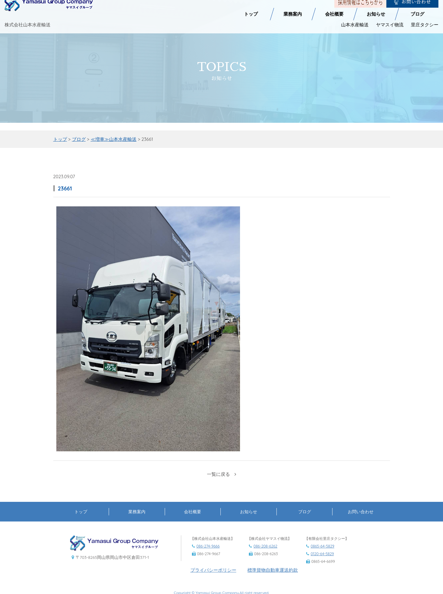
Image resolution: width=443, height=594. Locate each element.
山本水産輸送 (355, 22)
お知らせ (376, 11)
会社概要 (334, 11)
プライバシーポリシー (213, 581)
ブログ (417, 11)
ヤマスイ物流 (390, 22)
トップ (251, 11)
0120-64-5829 (322, 564)
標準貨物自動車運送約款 (272, 581)
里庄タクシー (424, 22)
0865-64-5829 (322, 557)
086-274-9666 (208, 557)
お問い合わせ (361, 522)
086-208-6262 (265, 557)
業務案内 (292, 11)
